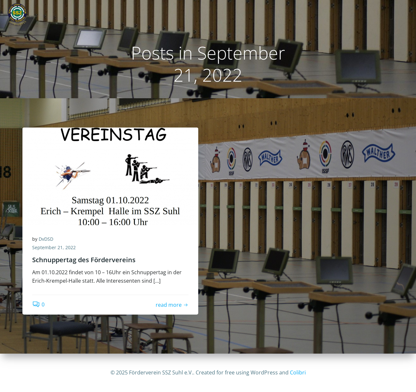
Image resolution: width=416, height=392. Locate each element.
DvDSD (46, 239)
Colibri (298, 372)
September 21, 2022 (54, 247)
